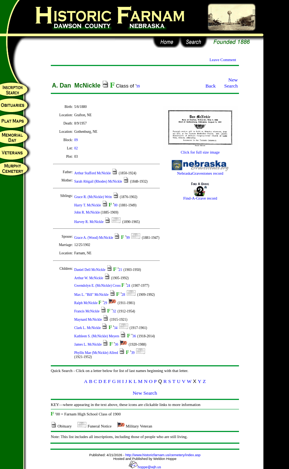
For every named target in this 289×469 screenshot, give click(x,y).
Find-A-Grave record (200, 196)
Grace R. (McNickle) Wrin (93, 197)
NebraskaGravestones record (200, 171)
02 (76, 148)
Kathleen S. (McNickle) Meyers (97, 336)
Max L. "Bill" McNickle (91, 295)
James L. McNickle (88, 344)
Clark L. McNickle (88, 328)
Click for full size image (200, 150)
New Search (231, 83)
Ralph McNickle (86, 303)
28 (123, 295)
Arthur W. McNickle (89, 278)
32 (114, 311)
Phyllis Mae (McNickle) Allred (96, 353)
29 (105, 303)
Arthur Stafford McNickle (93, 173)
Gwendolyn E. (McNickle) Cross (98, 286)
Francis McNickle (87, 311)
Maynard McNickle (88, 319)
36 (134, 336)
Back (210, 86)
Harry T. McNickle (88, 205)
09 (76, 140)
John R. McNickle (87, 212)
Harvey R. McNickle (89, 222)
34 (115, 328)
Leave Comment (223, 60)
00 (115, 205)
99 (138, 86)
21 (120, 270)
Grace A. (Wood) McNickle (94, 238)
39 (132, 353)
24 (128, 286)
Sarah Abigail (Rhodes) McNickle (98, 181)
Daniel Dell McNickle (90, 270)
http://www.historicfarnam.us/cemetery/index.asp (163, 455)
